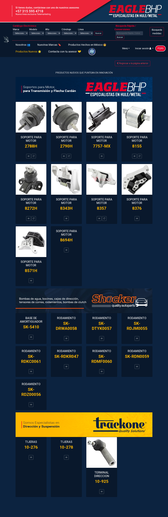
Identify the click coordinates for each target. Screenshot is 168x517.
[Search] (129, 33)
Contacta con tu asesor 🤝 (64, 51)
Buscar (98, 33)
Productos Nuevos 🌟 (28, 51)
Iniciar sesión (143, 48)
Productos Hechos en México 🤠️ (87, 44)
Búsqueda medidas (157, 31)
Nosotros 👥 (23, 44)
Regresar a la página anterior (132, 63)
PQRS (160, 48)
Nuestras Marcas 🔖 (49, 44)
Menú (125, 48)
